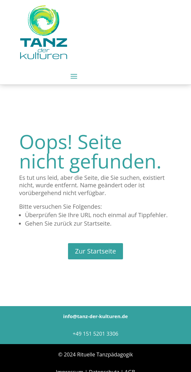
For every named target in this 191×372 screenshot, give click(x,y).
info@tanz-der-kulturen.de (95, 316)
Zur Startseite (95, 251)
